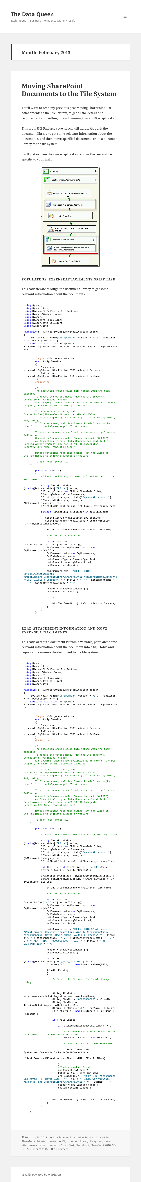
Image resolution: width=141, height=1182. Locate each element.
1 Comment (61, 1149)
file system (95, 1141)
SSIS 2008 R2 (40, 1149)
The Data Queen (32, 14)
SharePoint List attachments (39, 1141)
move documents (49, 1145)
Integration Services (82, 1137)
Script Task (67, 1145)
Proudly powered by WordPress (41, 1174)
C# (63, 1141)
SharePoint (103, 1137)
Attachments (60, 1137)
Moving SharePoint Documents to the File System (69, 90)
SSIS (28, 1149)
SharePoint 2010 (101, 1145)
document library (77, 1141)
